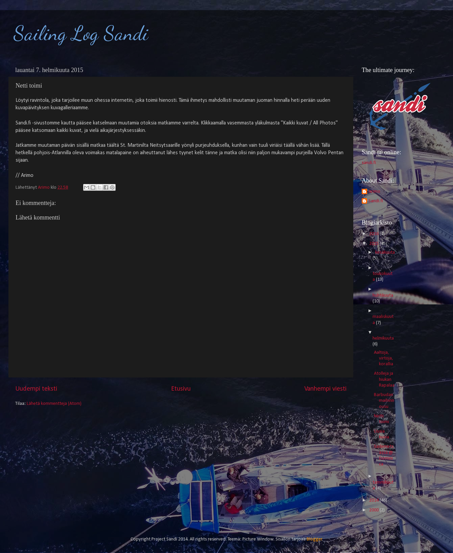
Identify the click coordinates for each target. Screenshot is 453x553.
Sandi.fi (375, 201)
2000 (374, 510)
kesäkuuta (385, 252)
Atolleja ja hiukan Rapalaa (384, 379)
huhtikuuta (383, 295)
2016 (374, 233)
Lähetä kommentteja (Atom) (54, 403)
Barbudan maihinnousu (384, 400)
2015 (374, 243)
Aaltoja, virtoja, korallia (383, 358)
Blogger (314, 539)
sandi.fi (369, 162)
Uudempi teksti (36, 389)
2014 (374, 500)
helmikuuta (383, 338)
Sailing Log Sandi (81, 33)
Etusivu (181, 389)
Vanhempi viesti (325, 389)
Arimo (374, 191)
